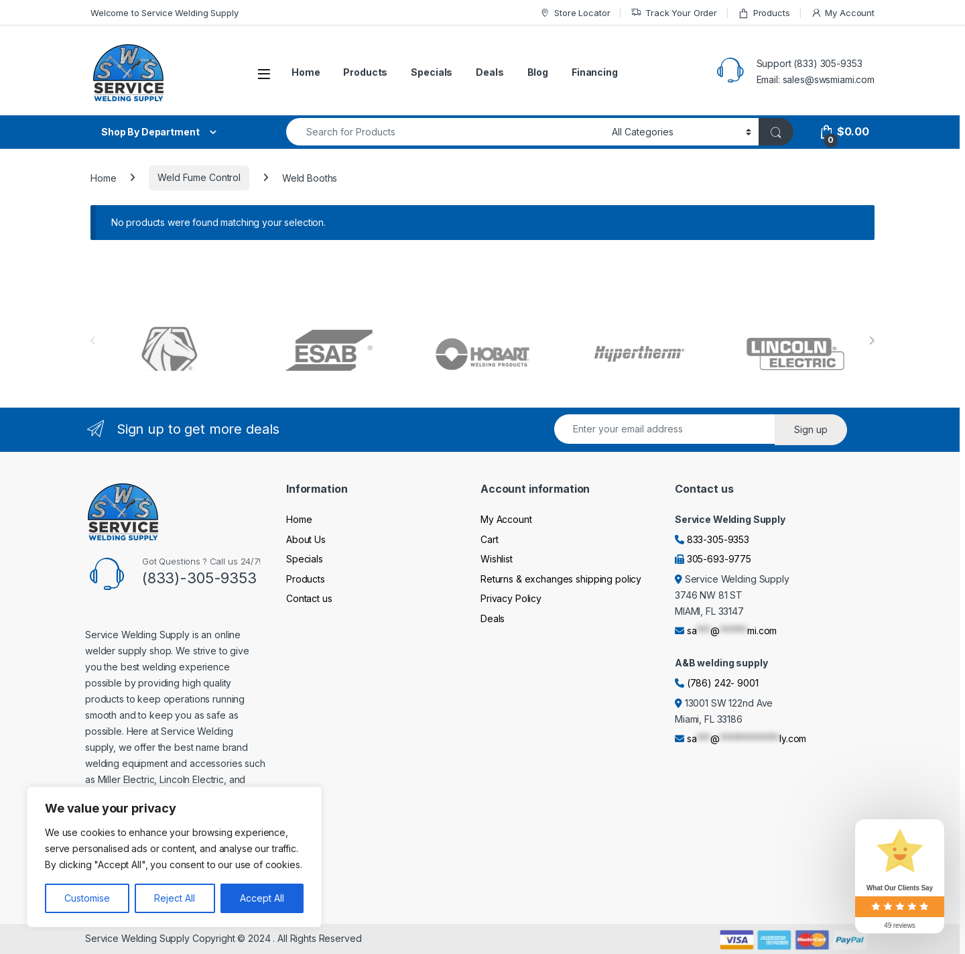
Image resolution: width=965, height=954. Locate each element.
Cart (489, 539)
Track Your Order (674, 13)
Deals (489, 72)
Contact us (309, 598)
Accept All (262, 898)
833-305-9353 (718, 539)
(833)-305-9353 (199, 578)
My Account (843, 13)
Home (306, 72)
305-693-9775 (719, 558)
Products (764, 13)
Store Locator (574, 13)
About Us (306, 539)
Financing (595, 72)
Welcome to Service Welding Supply (164, 12)
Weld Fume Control (199, 177)
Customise (87, 898)
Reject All (174, 898)
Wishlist (496, 558)
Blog (537, 72)
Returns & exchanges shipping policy (560, 579)
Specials (431, 72)
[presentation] (871, 340)
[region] (174, 856)
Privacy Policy (510, 598)
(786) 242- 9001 (723, 683)
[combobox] (445, 131)
